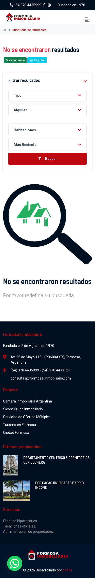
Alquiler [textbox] (20, 110)
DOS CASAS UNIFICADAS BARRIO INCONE (59, 485)
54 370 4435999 (25, 5)
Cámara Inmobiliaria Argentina (27, 401)
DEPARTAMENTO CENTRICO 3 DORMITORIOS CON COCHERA (56, 459)
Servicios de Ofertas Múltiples (27, 417)
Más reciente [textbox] (25, 145)
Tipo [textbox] (18, 95)
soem (67, 570)
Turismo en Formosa (19, 425)
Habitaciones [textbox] (25, 130)
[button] (85, 81)
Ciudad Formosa (16, 433)
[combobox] (47, 95)
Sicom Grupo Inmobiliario (23, 409)
